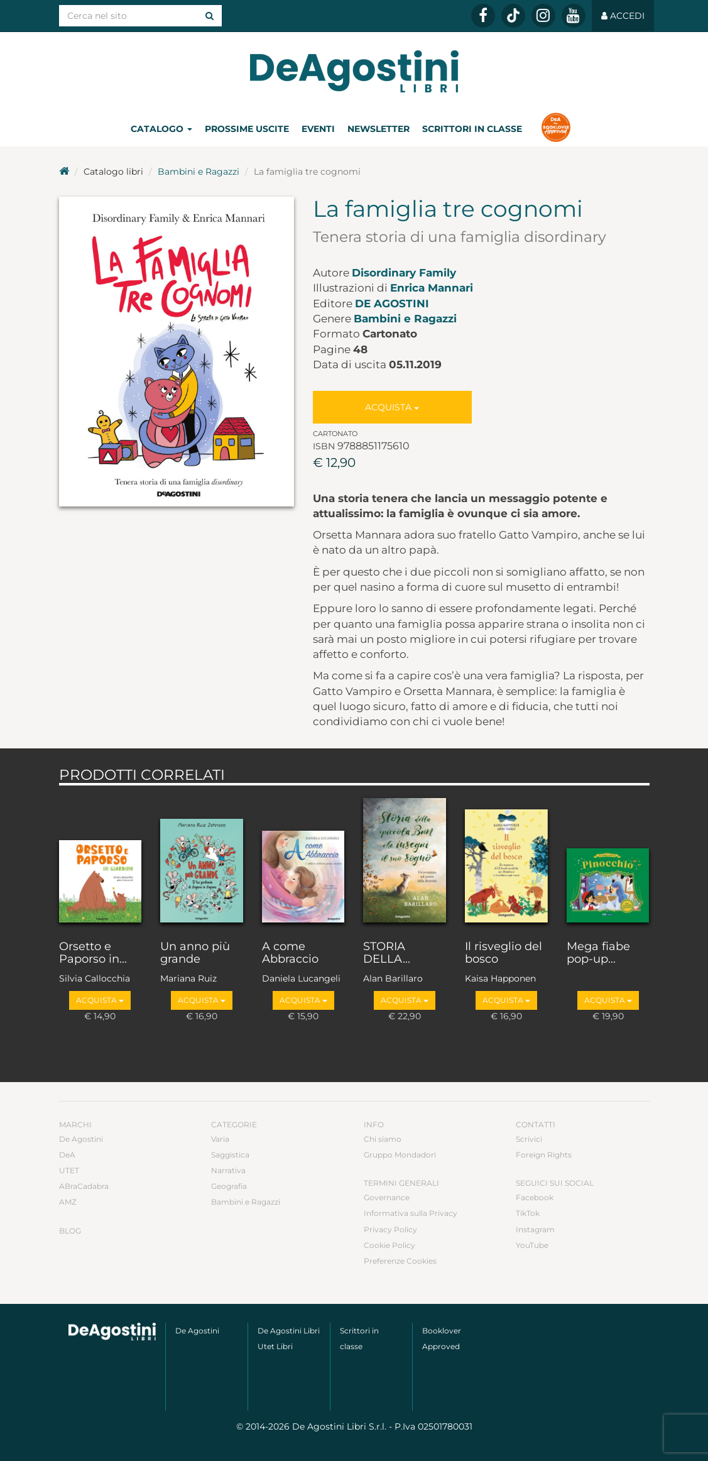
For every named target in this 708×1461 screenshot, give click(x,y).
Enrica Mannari (431, 288)
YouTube (532, 1245)
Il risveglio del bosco (503, 953)
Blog (70, 1230)
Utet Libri (275, 1346)
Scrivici (529, 1139)
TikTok (528, 1213)
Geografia (229, 1186)
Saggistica (230, 1154)
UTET (69, 1170)
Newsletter (378, 128)
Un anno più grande (195, 953)
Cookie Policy (389, 1245)
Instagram (535, 1229)
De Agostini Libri (289, 1330)
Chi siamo (382, 1139)
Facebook (534, 1197)
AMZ (68, 1202)
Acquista (392, 407)
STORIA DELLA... (386, 953)
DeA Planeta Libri (354, 71)
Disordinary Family (404, 272)
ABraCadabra (84, 1186)
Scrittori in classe (472, 128)
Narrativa (228, 1170)
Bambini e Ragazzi (198, 171)
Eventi (318, 128)
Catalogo (161, 128)
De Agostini (392, 303)
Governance (387, 1197)
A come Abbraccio (290, 953)
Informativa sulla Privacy (410, 1213)
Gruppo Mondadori (400, 1154)
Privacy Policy (390, 1229)
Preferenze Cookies (400, 1261)
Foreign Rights (544, 1154)
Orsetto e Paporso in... (93, 953)
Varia (220, 1139)
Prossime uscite (247, 128)
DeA (67, 1154)
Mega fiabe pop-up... (598, 953)
